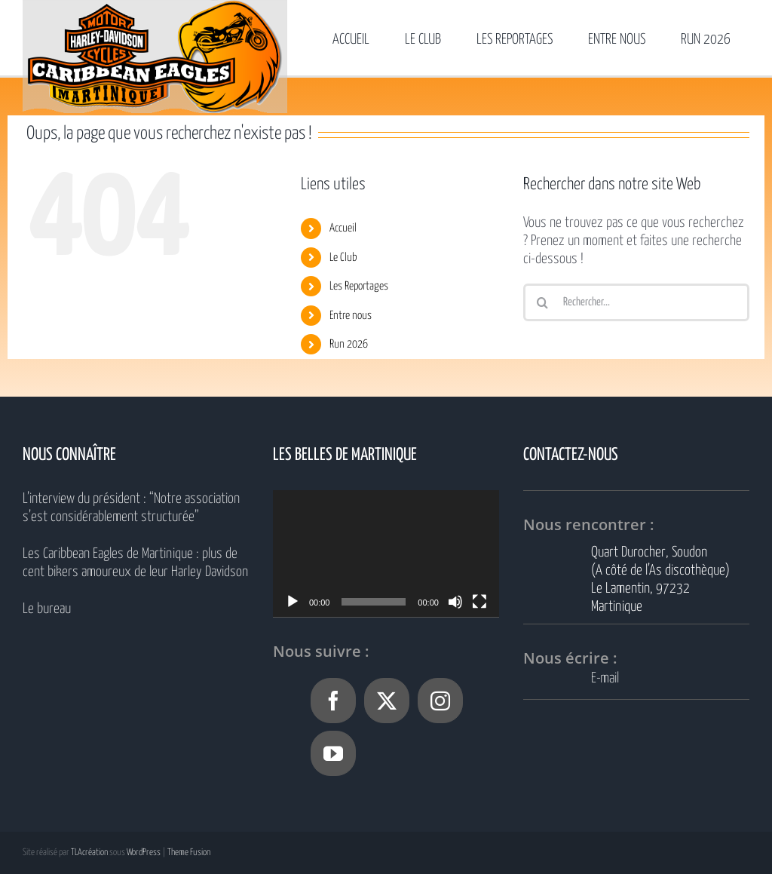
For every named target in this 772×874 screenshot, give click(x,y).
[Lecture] (292, 601)
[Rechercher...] (636, 302)
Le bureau (47, 609)
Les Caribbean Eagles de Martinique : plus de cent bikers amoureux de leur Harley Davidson (135, 563)
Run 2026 (348, 344)
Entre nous (350, 315)
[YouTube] (333, 753)
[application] (386, 554)
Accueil (343, 228)
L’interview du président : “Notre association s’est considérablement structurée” (131, 508)
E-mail (605, 678)
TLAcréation (89, 852)
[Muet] (455, 601)
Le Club (343, 257)
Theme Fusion (188, 852)
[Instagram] (440, 700)
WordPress (144, 852)
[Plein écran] (479, 601)
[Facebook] (333, 700)
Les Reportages (358, 286)
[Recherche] (542, 302)
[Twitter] (386, 700)
